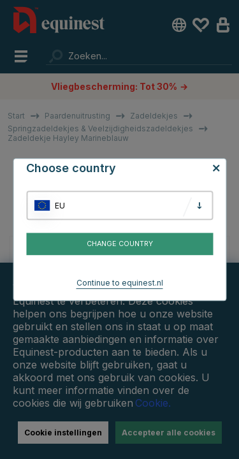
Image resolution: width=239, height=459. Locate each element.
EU (60, 205)
